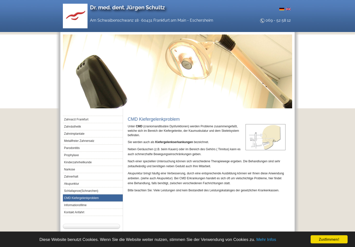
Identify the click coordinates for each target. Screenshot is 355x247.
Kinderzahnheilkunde (78, 162)
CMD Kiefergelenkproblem (81, 198)
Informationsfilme (75, 205)
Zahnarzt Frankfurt (76, 119)
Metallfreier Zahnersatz (79, 141)
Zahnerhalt (71, 176)
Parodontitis (72, 148)
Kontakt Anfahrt (74, 212)
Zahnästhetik (72, 126)
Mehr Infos (266, 240)
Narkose (69, 169)
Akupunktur (71, 183)
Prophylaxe (71, 155)
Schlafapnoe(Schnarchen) (81, 191)
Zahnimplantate (74, 133)
